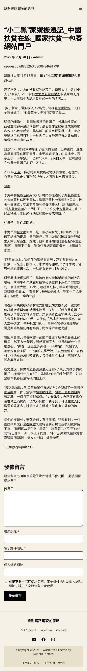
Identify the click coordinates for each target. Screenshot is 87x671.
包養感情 (23, 131)
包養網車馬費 (13, 305)
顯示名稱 (11, 531)
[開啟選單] (80, 8)
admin (38, 57)
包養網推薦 (44, 392)
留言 (8, 488)
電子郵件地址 (15, 548)
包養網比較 (63, 108)
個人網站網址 (13, 564)
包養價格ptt (50, 204)
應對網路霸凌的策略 (19, 8)
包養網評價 (48, 245)
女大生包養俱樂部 (47, 94)
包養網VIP (47, 387)
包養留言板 (16, 209)
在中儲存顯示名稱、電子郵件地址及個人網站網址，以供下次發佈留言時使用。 (45, 583)
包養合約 (23, 195)
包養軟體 (29, 337)
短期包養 (15, 291)
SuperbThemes (43, 654)
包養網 (75, 126)
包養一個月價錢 (66, 392)
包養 (61, 135)
